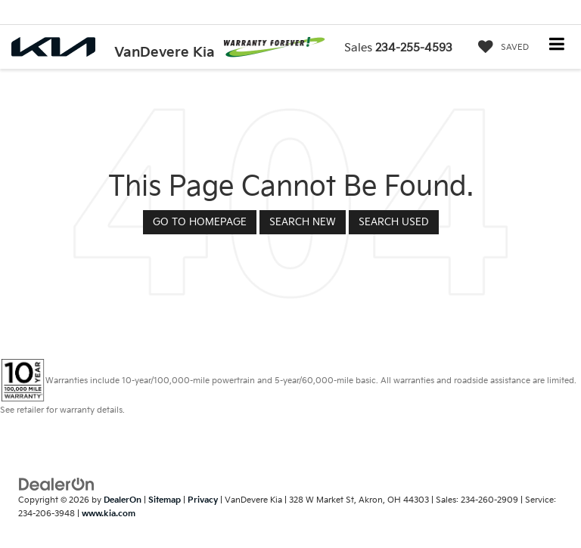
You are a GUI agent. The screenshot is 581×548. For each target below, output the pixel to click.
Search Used (394, 222)
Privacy (203, 500)
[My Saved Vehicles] (500, 48)
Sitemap (164, 500)
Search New (302, 222)
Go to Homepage (200, 222)
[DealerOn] (56, 484)
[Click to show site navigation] (557, 46)
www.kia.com (108, 514)
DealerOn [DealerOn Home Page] (122, 500)
